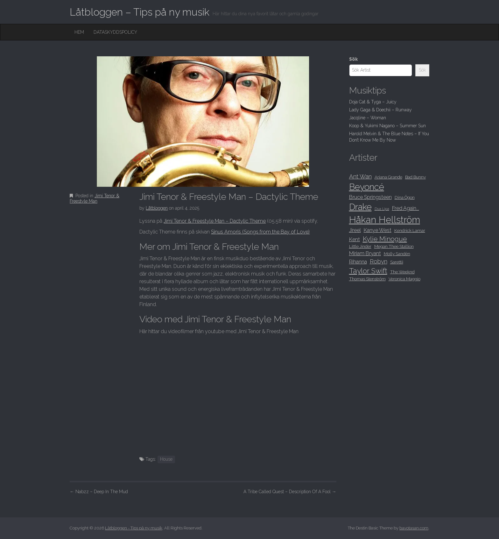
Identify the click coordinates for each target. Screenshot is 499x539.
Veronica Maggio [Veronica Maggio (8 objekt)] (404, 278)
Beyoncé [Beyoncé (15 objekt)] (366, 187)
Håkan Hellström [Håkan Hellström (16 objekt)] (384, 219)
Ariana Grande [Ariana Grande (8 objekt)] (388, 176)
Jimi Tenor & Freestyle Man (94, 198)
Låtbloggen (157, 208)
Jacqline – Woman (367, 117)
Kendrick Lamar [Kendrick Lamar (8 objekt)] (409, 230)
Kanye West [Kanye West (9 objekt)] (377, 230)
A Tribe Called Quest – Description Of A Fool (289, 491)
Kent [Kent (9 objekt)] (354, 239)
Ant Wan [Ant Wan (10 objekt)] (360, 176)
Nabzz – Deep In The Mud (99, 491)
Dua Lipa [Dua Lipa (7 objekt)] (382, 209)
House (166, 459)
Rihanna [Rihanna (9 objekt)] (358, 262)
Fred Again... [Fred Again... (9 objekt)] (405, 208)
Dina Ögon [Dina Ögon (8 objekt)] (405, 197)
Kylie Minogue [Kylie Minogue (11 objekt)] (385, 239)
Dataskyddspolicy (115, 32)
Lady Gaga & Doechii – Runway (380, 109)
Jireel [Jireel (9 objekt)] (355, 230)
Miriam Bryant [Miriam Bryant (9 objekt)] (365, 253)
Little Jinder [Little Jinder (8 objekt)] (360, 246)
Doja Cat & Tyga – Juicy (373, 101)
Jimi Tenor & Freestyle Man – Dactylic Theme (215, 221)
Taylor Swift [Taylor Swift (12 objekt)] (368, 271)
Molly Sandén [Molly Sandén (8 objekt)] (397, 253)
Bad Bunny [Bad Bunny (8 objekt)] (415, 176)
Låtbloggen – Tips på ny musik (139, 12)
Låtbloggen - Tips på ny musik (133, 528)
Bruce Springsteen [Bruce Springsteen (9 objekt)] (370, 197)
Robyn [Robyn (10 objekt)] (378, 261)
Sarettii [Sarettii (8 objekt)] (396, 261)
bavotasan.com (413, 528)
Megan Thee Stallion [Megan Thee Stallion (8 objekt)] (394, 246)
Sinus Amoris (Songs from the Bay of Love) (260, 232)
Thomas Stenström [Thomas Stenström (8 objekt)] (367, 278)
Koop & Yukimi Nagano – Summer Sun (387, 125)
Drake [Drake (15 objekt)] (360, 207)
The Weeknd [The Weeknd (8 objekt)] (402, 271)
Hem (79, 32)
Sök (353, 59)
